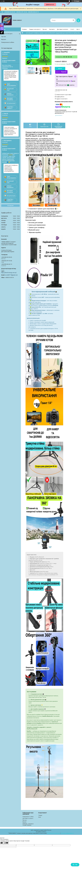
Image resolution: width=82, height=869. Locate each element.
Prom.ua (49, 830)
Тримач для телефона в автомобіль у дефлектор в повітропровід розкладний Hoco (11, 168)
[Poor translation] (6, 843)
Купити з (61, 72)
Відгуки (3, 39)
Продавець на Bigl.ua (41, 831)
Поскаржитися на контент (53, 833)
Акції (39, 817)
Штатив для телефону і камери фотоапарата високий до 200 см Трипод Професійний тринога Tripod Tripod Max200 (10, 75)
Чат (75, 864)
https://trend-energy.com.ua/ (8, 272)
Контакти (51, 29)
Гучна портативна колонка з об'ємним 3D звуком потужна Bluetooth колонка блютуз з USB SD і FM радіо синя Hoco (10, 131)
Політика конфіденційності (67, 833)
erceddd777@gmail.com (11, 275)
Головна (24, 29)
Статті (72, 29)
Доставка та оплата (62, 29)
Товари (40, 815)
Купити (60, 68)
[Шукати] (73, 20)
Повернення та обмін (7, 42)
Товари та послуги (34, 29)
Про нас (45, 29)
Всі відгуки (10, 205)
